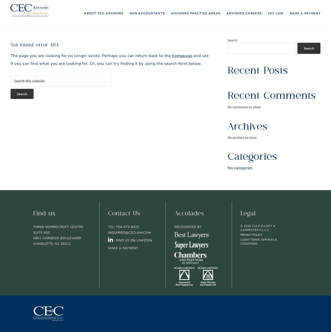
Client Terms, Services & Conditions (258, 242)
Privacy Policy (251, 235)
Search (232, 40)
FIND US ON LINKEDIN (130, 240)
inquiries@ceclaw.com (129, 233)
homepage (182, 56)
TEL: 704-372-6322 (123, 227)
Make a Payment (123, 248)
